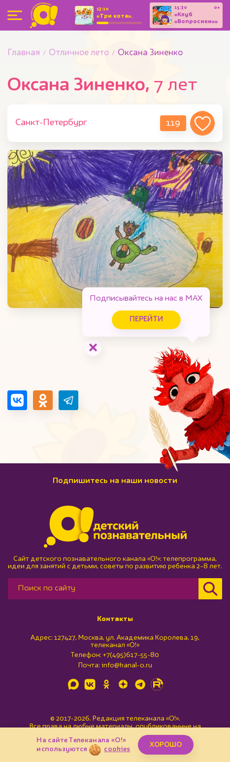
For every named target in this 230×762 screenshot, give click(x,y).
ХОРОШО (166, 745)
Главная (23, 53)
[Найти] (210, 588)
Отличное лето (79, 53)
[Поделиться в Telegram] (68, 400)
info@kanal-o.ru (126, 665)
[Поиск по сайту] (103, 588)
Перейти (146, 319)
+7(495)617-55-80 (131, 655)
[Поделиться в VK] (17, 400)
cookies (117, 749)
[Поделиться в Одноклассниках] (43, 400)
